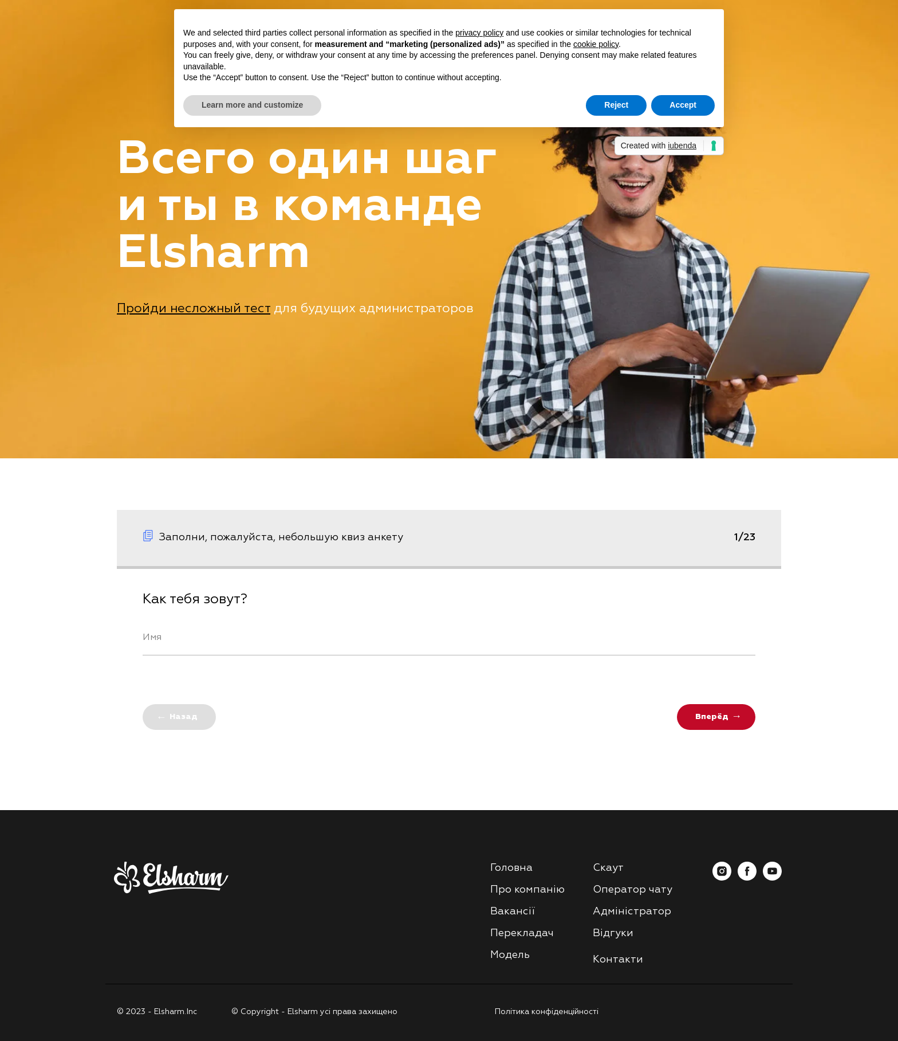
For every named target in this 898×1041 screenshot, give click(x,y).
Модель (510, 955)
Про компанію (527, 890)
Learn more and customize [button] (252, 104)
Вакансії (512, 911)
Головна (511, 868)
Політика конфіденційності (546, 1012)
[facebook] (747, 877)
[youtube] (772, 877)
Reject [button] (616, 104)
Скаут (608, 868)
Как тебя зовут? (195, 599)
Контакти (618, 959)
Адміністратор (632, 911)
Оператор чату (632, 890)
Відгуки (613, 933)
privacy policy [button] (479, 32)
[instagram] (721, 877)
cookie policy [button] (596, 44)
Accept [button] (682, 104)
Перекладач (522, 933)
